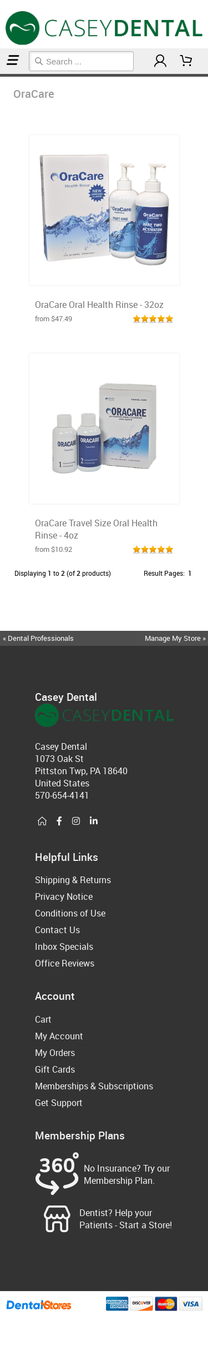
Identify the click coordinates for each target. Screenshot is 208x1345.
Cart (43, 1019)
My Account (59, 1036)
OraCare (4, 75)
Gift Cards (55, 1069)
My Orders (55, 1053)
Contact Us (57, 930)
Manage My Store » (176, 638)
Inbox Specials (64, 946)
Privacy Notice (64, 896)
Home (2, 75)
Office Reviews (64, 963)
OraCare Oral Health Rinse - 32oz (99, 304)
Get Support (59, 1103)
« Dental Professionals (38, 638)
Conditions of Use (70, 913)
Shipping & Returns (73, 880)
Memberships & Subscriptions (94, 1086)
